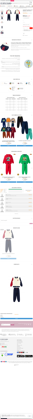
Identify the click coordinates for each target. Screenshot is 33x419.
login (31, 2)
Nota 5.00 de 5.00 (28, 190)
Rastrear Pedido (8, 0)
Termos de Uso (19, 347)
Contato (18, 350)
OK (12, 324)
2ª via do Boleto (3, 0)
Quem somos (19, 349)
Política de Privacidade (20, 348)
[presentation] (1, 132)
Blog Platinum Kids (19, 345)
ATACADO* (12, 0)
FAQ (17, 344)
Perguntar (31, 223)
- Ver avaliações (27, 13)
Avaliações (18, 346)
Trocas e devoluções (20, 342)
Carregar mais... (16, 213)
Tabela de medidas (26, 24)
